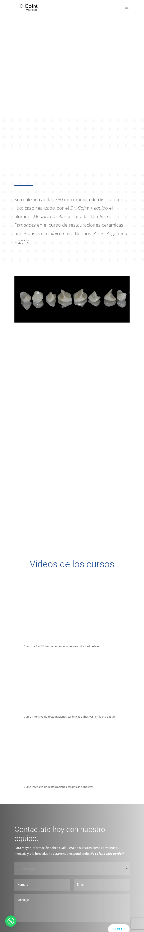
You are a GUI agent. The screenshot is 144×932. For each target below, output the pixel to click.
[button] (10, 921)
